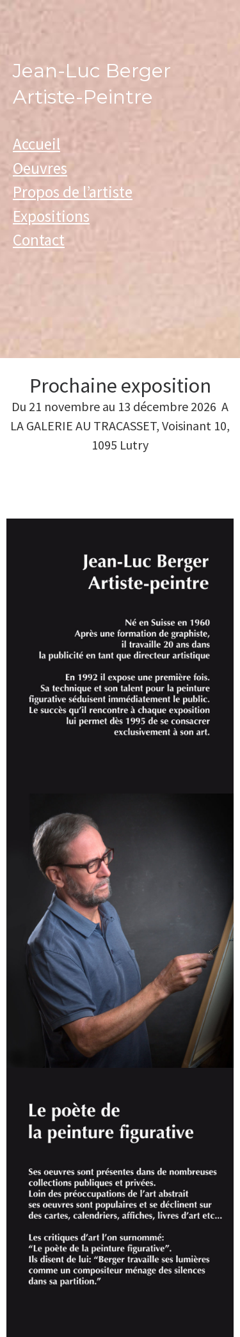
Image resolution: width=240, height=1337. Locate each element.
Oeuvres (40, 168)
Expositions (51, 216)
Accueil (36, 144)
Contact (39, 240)
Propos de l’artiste (72, 192)
